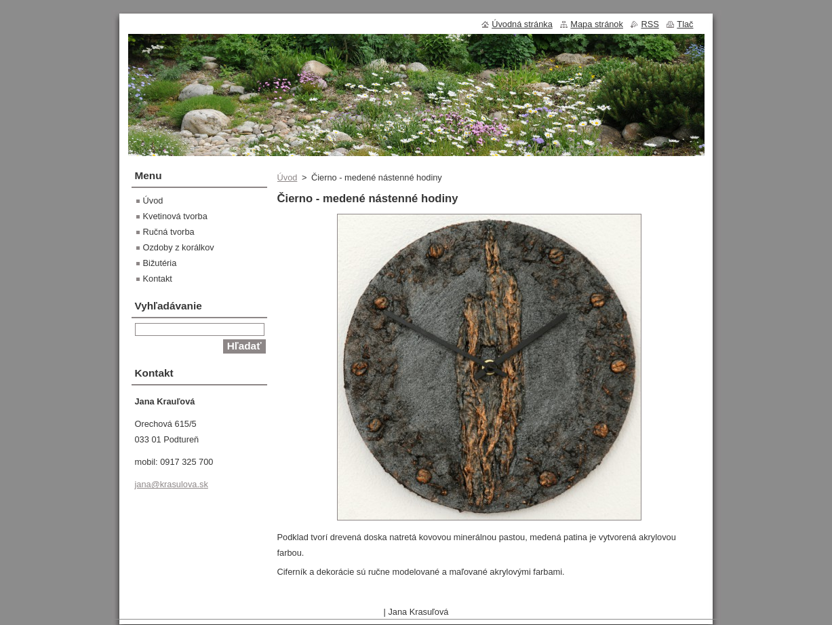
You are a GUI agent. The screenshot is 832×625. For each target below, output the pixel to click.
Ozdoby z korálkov (178, 247)
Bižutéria (160, 263)
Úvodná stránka (522, 24)
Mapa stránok (596, 24)
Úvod (287, 177)
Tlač (685, 24)
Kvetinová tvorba (175, 216)
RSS (649, 24)
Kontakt (157, 278)
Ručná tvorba (169, 232)
